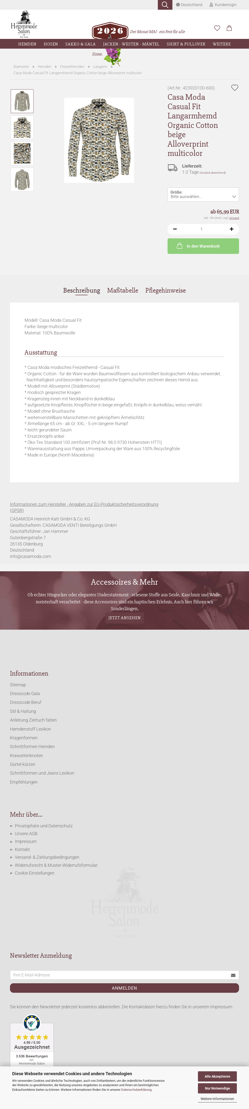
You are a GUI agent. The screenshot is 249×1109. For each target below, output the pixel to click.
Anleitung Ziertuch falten (33, 720)
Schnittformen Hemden (32, 746)
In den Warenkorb (198, 246)
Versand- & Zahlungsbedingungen (47, 857)
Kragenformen (23, 737)
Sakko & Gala (80, 44)
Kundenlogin (223, 4)
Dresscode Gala (25, 693)
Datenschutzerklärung (136, 1089)
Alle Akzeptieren (217, 1076)
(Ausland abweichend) (213, 172)
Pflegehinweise (165, 290)
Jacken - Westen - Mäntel (131, 44)
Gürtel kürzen (22, 764)
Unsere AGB (26, 833)
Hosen (51, 44)
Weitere (222, 44)
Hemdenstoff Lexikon (30, 729)
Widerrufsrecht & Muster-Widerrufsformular (56, 865)
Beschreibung (81, 290)
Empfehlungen (24, 782)
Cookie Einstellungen (34, 873)
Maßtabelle (122, 290)
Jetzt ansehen (124, 617)
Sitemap (18, 684)
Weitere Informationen (217, 1099)
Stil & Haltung (23, 711)
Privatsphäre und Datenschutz (44, 825)
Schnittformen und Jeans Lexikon (42, 773)
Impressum (26, 841)
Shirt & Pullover (186, 44)
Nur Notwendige (217, 1088)
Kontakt (22, 849)
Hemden (27, 44)
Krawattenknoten (26, 755)
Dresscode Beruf (25, 702)
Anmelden (124, 988)
